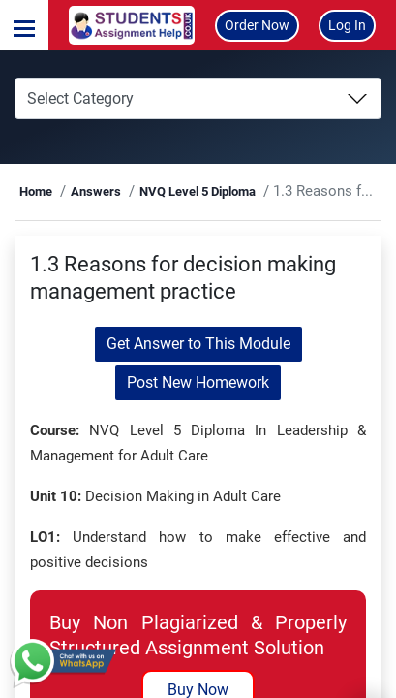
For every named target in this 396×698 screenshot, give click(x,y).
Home (35, 191)
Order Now (257, 25)
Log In (347, 25)
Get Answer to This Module (198, 343)
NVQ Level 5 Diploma (197, 191)
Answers (96, 191)
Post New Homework (198, 382)
